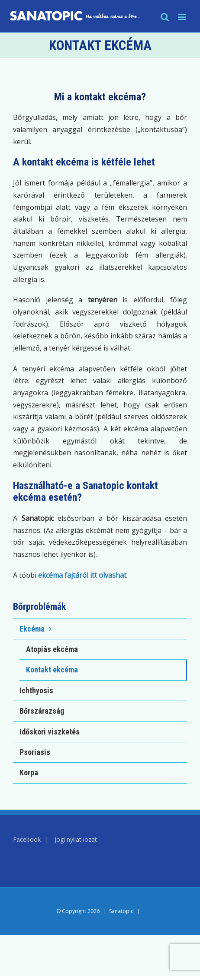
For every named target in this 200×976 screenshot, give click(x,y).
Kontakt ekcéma (52, 669)
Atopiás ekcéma (52, 649)
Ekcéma (32, 628)
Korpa (28, 772)
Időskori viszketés (49, 731)
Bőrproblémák (39, 606)
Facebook (27, 839)
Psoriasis (34, 752)
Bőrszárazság (41, 710)
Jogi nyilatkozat (76, 839)
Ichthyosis (36, 690)
